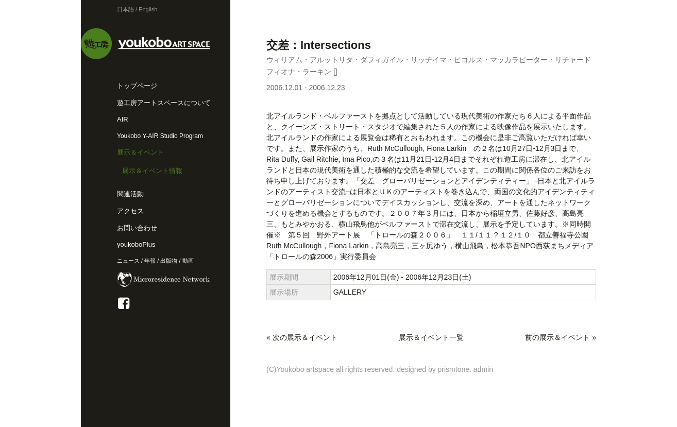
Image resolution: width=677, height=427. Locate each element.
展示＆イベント (140, 152)
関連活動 (130, 194)
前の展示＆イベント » (560, 337)
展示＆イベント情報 (152, 171)
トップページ (137, 86)
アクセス (130, 211)
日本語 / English (137, 9)
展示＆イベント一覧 (431, 337)
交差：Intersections (318, 45)
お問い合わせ (137, 228)
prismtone (453, 369)
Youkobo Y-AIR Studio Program (160, 136)
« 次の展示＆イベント (301, 337)
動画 (188, 261)
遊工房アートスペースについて (164, 103)
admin (483, 369)
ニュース (128, 261)
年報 (150, 261)
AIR (122, 119)
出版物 (168, 261)
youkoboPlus (136, 244)
